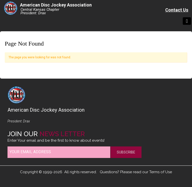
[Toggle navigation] (187, 21)
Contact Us (176, 10)
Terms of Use (160, 172)
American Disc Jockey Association (56, 5)
